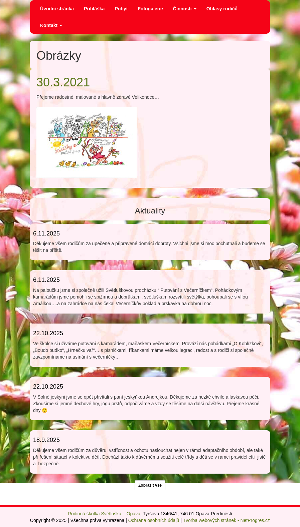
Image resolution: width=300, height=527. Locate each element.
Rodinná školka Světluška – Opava (104, 513)
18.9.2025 (46, 440)
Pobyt (121, 8)
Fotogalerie (150, 8)
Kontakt (51, 25)
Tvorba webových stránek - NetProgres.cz (226, 520)
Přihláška (94, 8)
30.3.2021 (63, 82)
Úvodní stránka (57, 8)
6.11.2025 (46, 233)
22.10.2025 (48, 333)
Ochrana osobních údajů (153, 520)
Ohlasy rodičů (222, 8)
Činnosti (184, 8)
